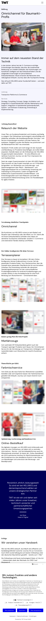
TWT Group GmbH (25, 595)
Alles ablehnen (9, 610)
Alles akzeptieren (36, 610)
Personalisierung (23, 605)
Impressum (13, 616)
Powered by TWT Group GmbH (23, 619)
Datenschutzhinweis (22, 616)
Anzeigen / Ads (33, 602)
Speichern (22, 610)
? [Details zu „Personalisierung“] (30, 605)
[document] (23, 586)
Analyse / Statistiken (14, 602)
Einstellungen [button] (32, 616)
